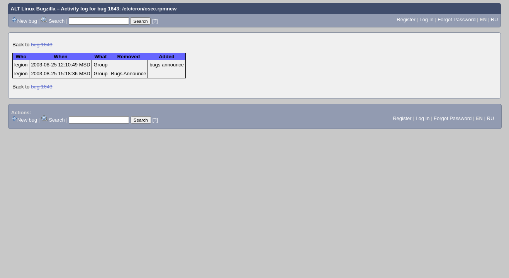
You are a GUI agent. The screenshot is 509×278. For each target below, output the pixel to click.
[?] (155, 21)
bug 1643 (42, 44)
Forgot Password (456, 19)
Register (406, 19)
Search (56, 21)
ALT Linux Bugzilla (33, 9)
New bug (27, 21)
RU (494, 19)
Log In (426, 19)
